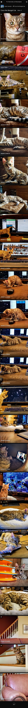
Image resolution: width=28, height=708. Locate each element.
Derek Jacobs (8, 6)
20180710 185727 (5, 124)
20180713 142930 (5, 469)
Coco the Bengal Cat (20, 6)
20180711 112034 (5, 268)
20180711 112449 (5, 325)
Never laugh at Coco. (6, 38)
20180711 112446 (5, 297)
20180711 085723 (5, 182)
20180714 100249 (5, 526)
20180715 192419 (5, 555)
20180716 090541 (5, 584)
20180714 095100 (5, 497)
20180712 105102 (5, 440)
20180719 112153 (5, 641)
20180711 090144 (5, 211)
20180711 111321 (5, 239)
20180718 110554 (5, 670)
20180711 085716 (5, 153)
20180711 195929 (5, 383)
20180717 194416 (5, 612)
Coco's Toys (4, 67)
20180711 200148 (5, 411)
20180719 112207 (5, 698)
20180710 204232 (5, 96)
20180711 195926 (5, 354)
